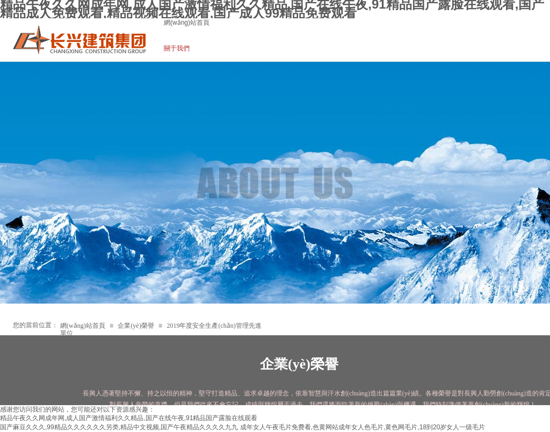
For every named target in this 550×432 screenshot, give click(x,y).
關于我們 (177, 48)
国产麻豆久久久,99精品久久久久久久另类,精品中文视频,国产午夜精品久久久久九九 (119, 427)
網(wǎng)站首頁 (186, 22)
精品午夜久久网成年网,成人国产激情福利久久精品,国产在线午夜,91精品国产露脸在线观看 (128, 418)
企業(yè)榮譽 (136, 325)
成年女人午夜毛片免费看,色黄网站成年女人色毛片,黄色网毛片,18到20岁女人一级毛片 (363, 427)
